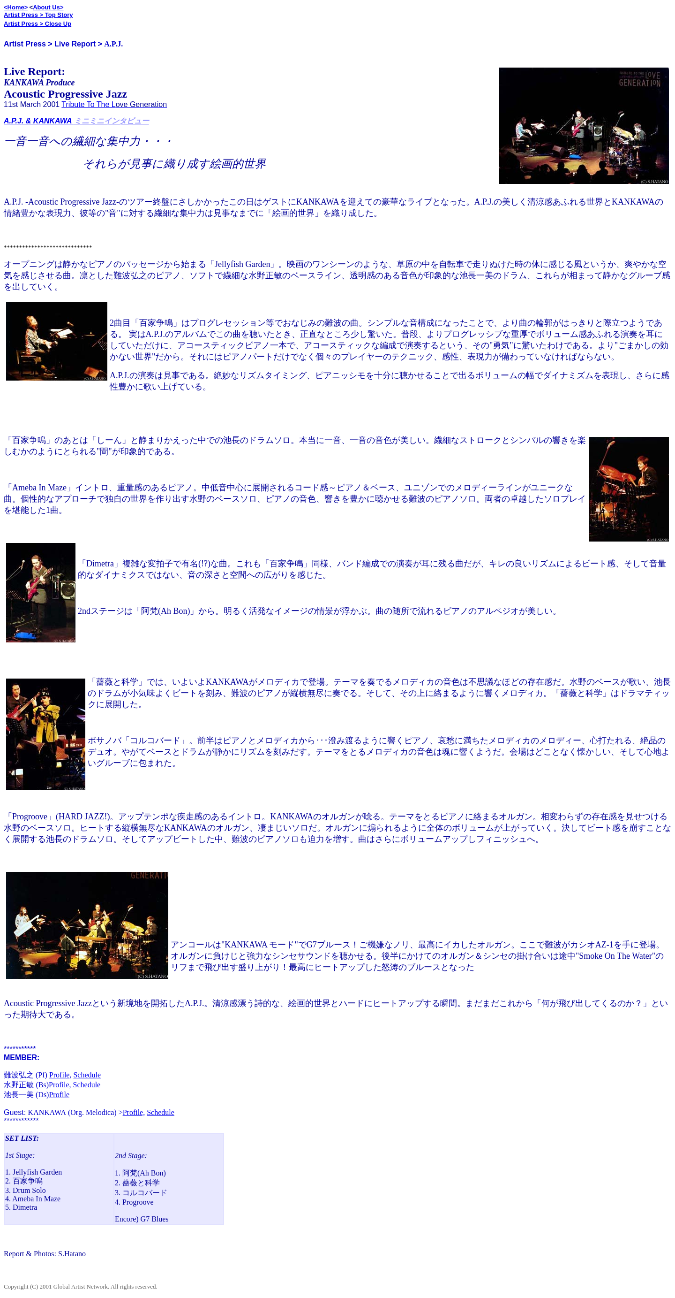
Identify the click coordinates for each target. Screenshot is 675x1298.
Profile (59, 1075)
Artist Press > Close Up (37, 23)
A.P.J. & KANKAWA (38, 121)
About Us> (48, 7)
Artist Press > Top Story (38, 14)
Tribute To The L (88, 104)
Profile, (60, 1085)
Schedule (87, 1075)
